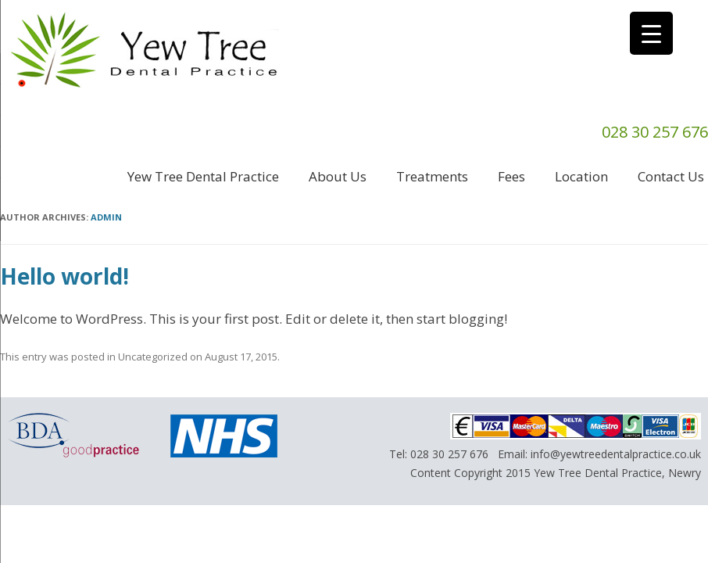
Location (581, 176)
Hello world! (64, 276)
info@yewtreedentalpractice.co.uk (616, 453)
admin (106, 217)
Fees (511, 176)
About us (338, 176)
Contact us (671, 176)
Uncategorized (153, 357)
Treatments (432, 176)
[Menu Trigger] (651, 33)
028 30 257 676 (449, 453)
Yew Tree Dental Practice (203, 176)
